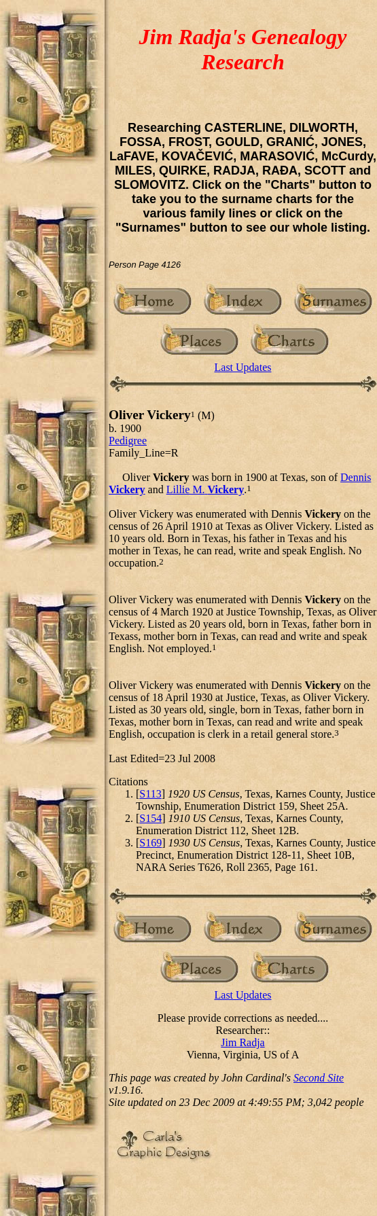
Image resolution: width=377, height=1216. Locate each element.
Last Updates (243, 367)
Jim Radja (242, 1042)
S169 (150, 842)
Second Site (318, 1078)
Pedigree (128, 440)
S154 (150, 818)
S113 (150, 794)
